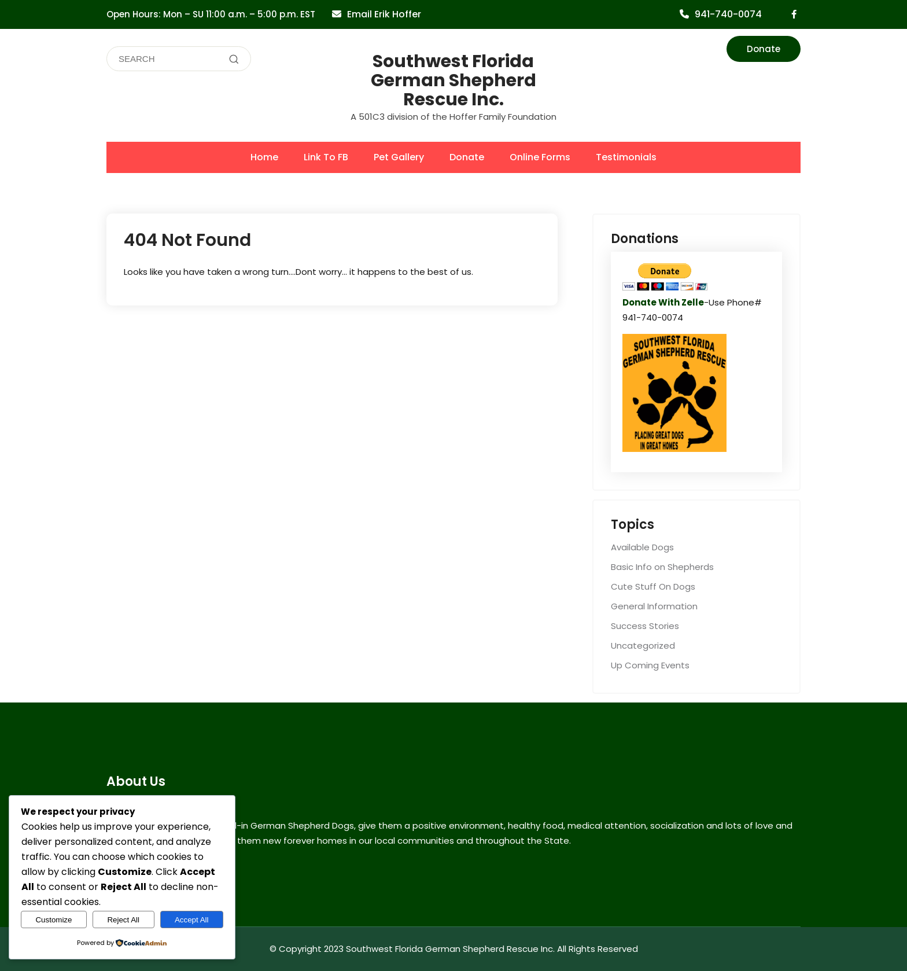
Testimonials (626, 157)
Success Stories (645, 626)
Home (264, 157)
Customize (53, 919)
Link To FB (326, 157)
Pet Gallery (399, 157)
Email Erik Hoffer (384, 14)
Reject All (123, 919)
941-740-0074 (728, 14)
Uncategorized (643, 645)
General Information (654, 606)
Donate (763, 49)
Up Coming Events (650, 665)
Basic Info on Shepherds (662, 567)
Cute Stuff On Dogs (653, 586)
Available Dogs (642, 547)
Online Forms (540, 157)
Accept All (192, 919)
